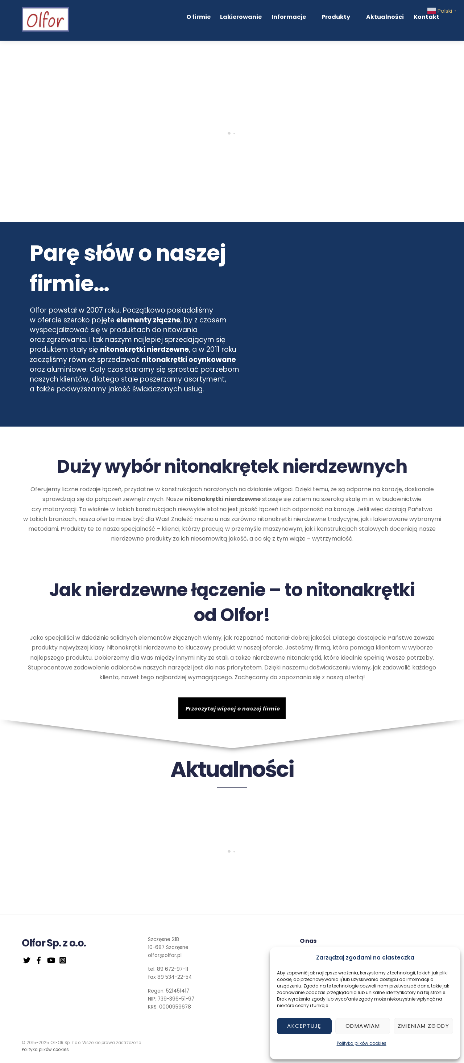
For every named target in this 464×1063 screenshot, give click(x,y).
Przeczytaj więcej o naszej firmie (233, 711)
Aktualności (386, 19)
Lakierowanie (261, 19)
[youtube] (51, 961)
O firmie (220, 19)
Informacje (306, 19)
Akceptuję (304, 1026)
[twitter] (27, 961)
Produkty (345, 19)
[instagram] (63, 961)
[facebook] (39, 961)
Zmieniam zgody (423, 1026)
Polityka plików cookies (361, 1043)
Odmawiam (362, 1026)
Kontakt (426, 19)
